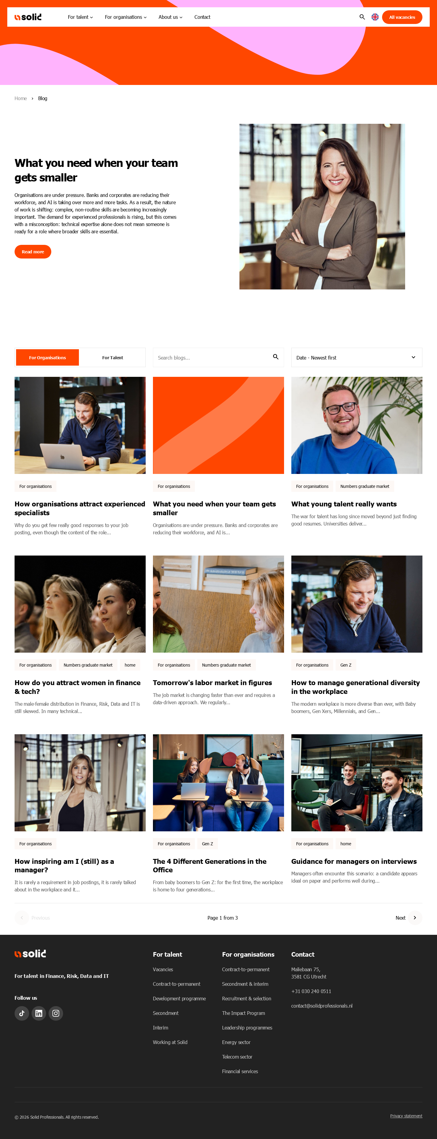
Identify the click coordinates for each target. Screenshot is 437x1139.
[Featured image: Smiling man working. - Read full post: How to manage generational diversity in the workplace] (356, 604)
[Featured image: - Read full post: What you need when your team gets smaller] (218, 425)
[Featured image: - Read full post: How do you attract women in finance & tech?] (80, 604)
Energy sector (236, 1042)
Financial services (240, 1071)
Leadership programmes (247, 1027)
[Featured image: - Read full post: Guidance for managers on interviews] (356, 782)
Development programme (179, 998)
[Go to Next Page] (415, 918)
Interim (160, 1027)
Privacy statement (406, 1116)
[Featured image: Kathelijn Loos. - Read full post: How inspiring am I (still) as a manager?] (80, 782)
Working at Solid (170, 1042)
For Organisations (47, 357)
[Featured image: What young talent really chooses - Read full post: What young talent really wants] (356, 425)
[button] (375, 17)
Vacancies (163, 969)
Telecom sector (237, 1056)
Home (21, 98)
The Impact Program (243, 1013)
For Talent (112, 357)
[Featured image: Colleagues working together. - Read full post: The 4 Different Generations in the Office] (218, 782)
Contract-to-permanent (176, 984)
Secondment (165, 1013)
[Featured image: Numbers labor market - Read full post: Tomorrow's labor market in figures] (218, 604)
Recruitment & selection (246, 998)
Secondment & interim (245, 984)
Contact (202, 17)
